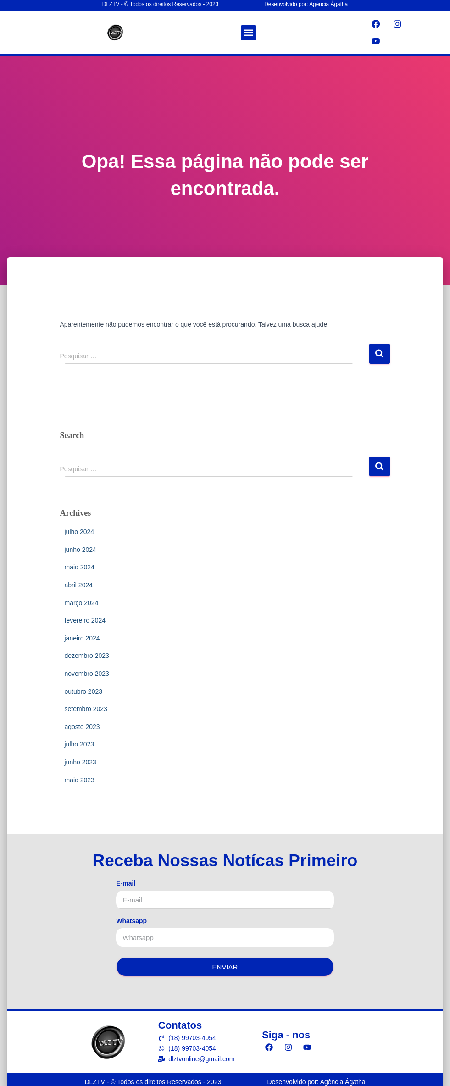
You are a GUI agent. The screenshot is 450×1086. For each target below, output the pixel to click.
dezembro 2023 (87, 653)
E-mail (125, 880)
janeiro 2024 (82, 635)
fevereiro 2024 (85, 617)
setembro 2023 (86, 706)
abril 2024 (79, 582)
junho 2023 (80, 759)
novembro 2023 (87, 670)
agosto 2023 (82, 723)
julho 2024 (79, 529)
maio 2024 (79, 564)
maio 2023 (79, 776)
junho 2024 (80, 547)
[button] (248, 31)
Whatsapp (131, 917)
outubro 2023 (84, 688)
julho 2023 (79, 741)
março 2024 (82, 599)
